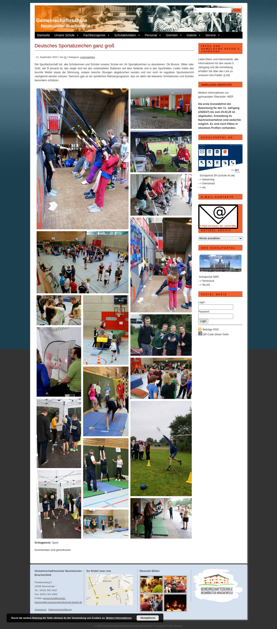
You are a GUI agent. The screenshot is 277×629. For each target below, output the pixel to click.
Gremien (174, 35)
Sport (55, 542)
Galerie (194, 35)
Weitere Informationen (119, 618)
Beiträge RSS (211, 329)
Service (212, 35)
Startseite (43, 35)
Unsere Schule (66, 35)
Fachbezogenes (96, 35)
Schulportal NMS (209, 276)
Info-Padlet (215, 75)
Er (65, 57)
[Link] (227, 75)
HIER (230, 96)
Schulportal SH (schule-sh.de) (217, 175)
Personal (153, 35)
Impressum (40, 609)
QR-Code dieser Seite (213, 334)
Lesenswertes (87, 57)
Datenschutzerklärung (60, 609)
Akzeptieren (147, 617)
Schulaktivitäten (127, 35)
